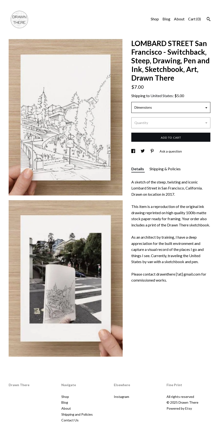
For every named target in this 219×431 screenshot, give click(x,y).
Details (138, 168)
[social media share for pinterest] (152, 151)
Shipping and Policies (77, 414)
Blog (166, 19)
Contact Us (70, 420)
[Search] (208, 19)
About (179, 19)
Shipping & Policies (165, 168)
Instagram (121, 397)
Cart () (194, 19)
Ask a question (171, 151)
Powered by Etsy (179, 408)
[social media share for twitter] (143, 151)
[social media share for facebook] (133, 151)
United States (161, 95)
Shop (155, 19)
